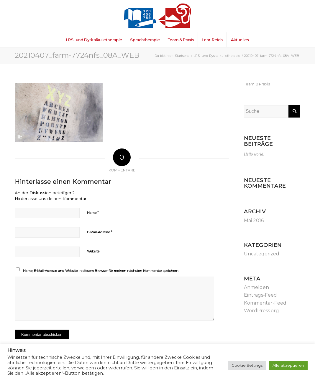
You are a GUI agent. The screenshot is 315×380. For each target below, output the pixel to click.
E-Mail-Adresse (99, 231)
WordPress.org (261, 310)
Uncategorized (261, 254)
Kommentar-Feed (265, 303)
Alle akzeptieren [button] (288, 365)
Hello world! (254, 154)
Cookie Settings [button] (247, 365)
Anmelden (256, 287)
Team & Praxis (257, 84)
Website (93, 251)
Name (93, 212)
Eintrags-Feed (260, 295)
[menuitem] (94, 39)
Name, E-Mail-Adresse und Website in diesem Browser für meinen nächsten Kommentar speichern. (101, 271)
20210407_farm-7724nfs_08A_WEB (77, 55)
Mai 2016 (254, 220)
